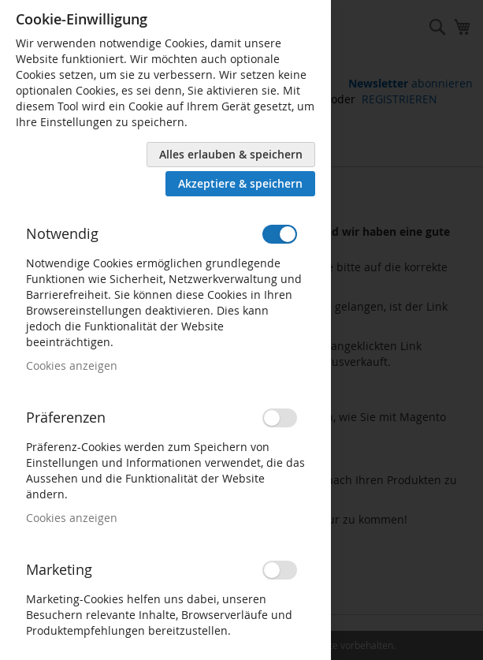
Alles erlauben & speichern (231, 154)
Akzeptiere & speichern (240, 183)
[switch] (279, 234)
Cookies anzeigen (71, 365)
